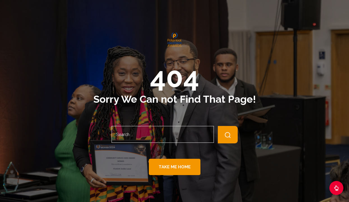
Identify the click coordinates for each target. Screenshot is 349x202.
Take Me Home (175, 166)
